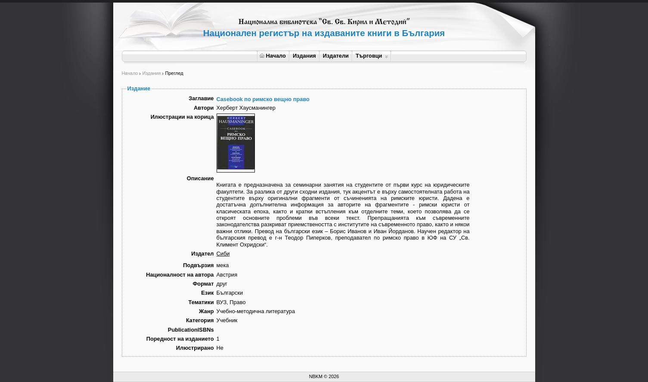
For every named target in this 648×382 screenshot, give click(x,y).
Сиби (223, 253)
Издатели (336, 55)
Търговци (372, 55)
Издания (304, 55)
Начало (273, 55)
